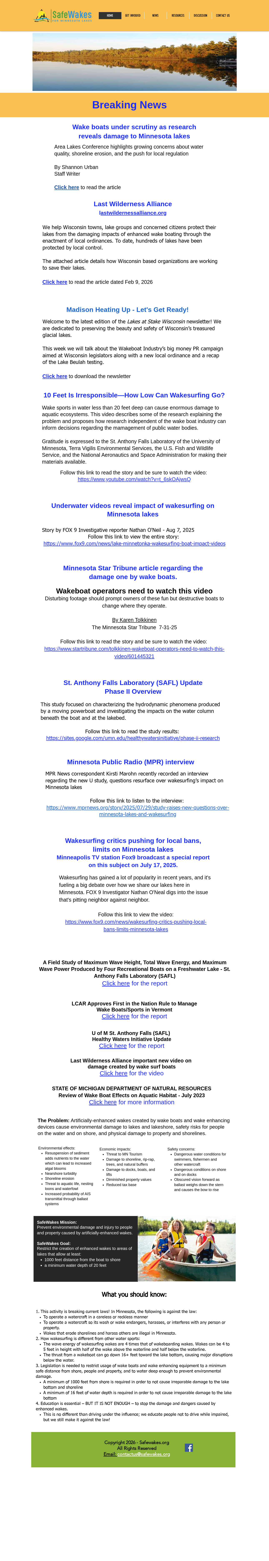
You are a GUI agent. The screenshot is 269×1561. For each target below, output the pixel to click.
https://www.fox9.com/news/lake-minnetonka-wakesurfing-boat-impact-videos (134, 544)
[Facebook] (189, 1448)
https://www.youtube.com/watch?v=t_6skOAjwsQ (134, 479)
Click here (66, 187)
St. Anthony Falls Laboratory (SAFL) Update (133, 682)
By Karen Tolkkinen (134, 620)
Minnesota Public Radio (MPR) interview (131, 762)
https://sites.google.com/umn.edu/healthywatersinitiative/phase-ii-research (133, 738)
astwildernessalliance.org (133, 213)
